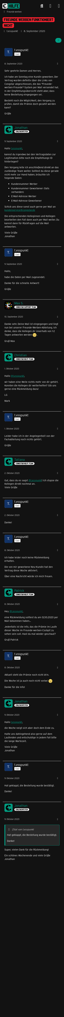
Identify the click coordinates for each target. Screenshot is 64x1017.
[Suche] (41, 6)
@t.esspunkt (17, 375)
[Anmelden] (50, 6)
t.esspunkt (16, 148)
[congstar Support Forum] (11, 6)
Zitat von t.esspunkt (23, 829)
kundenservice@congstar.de (19, 210)
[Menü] (58, 6)
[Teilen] (58, 40)
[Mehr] (57, 63)
